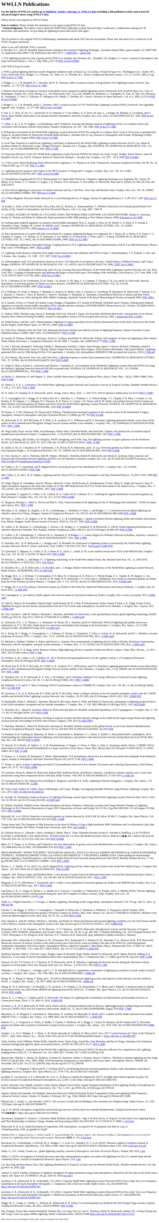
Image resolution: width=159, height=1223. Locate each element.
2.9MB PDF (135, 696)
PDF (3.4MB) (48, 660)
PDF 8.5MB (7, 379)
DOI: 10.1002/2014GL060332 (28, 792)
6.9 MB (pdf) (53, 628)
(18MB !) (80, 827)
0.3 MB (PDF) (85, 720)
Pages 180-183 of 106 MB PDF (120, 1036)
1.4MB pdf (89, 973)
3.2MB (34, 783)
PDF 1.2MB (42, 371)
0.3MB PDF (93, 948)
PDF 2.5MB (80, 538)
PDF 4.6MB (15, 992)
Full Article (48, 562)
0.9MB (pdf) (125, 581)
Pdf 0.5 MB (42, 712)
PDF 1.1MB (109, 341)
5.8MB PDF (116, 924)
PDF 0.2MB (44, 286)
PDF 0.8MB (31, 767)
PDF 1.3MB (13, 426)
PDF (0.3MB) (65, 324)
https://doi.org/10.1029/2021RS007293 (20, 1186)
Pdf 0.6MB (139, 704)
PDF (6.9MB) (64, 406)
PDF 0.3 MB (51, 148)
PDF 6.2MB (99, 1044)
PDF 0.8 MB (54, 308)
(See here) (68, 1175)
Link (40, 896)
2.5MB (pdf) (138, 644)
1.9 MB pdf (128, 775)
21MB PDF (57, 1000)
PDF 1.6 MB (20, 751)
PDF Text (124, 264)
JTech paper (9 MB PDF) (100, 546)
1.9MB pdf (87, 981)
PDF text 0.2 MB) (78, 239)
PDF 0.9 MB (8, 461)
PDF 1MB (35, 469)
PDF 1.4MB (130, 513)
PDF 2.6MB (43, 247)
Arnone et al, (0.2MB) (48, 228)
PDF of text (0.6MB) (68, 61)
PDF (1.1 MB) (37, 165)
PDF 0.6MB (113, 450)
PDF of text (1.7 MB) (105, 126)
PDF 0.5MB (91, 521)
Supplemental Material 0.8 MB (34, 461)
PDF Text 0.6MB (61, 256)
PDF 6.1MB (126, 529)
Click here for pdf (137, 1145)
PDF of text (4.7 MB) (36, 85)
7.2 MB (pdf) (20, 589)
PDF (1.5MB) (146, 393)
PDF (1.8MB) (82, 680)
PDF (32, 652)
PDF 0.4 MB (68, 333)
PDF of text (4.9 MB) (51, 107)
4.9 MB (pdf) (53, 800)
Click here (86, 1137)
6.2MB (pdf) (107, 636)
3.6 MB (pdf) (46, 570)
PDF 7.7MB (125, 1008)
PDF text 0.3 (50, 275)
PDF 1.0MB (58, 819)
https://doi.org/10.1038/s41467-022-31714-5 (112, 1214)
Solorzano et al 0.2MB (131, 217)
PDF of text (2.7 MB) (12, 77)
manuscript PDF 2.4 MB (129, 316)
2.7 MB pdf (149, 352)
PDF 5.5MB (29, 387)
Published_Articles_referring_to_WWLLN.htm (71, 11)
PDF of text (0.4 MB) (48, 173)
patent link (85, 53)
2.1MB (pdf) (78, 617)
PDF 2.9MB (57, 489)
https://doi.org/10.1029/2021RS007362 (20, 1197)
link (40, 652)
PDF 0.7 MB (100, 965)
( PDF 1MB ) (147, 297)
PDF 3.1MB (146, 957)
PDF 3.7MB (114, 434)
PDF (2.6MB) (33, 740)
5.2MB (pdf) (7, 609)
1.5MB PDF (96, 1017)
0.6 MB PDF (14, 688)
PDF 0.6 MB (96, 415)
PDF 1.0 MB (93, 442)
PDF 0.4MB (62, 360)
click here (129, 1121)
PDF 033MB (57, 839)
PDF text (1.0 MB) (46, 193)
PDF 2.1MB (100, 877)
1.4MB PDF (71, 53)
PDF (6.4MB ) (132, 157)
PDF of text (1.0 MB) (47, 137)
